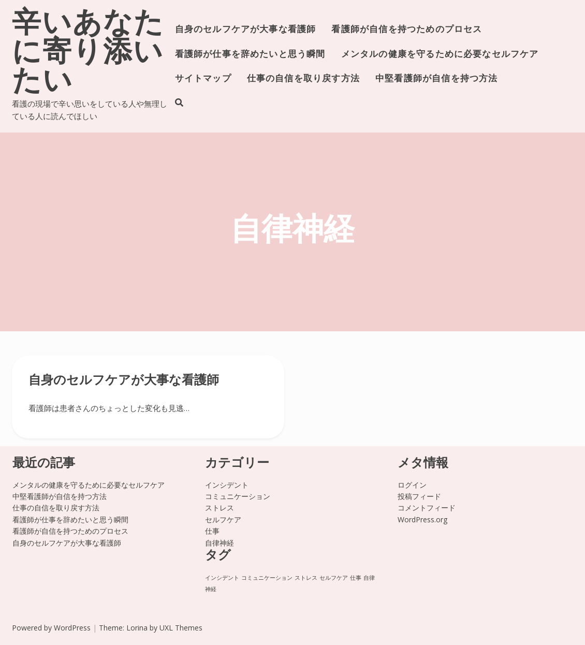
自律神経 (219, 543)
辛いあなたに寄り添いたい (88, 53)
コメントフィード (427, 507)
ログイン (412, 485)
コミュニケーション (237, 496)
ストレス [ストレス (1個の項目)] (306, 577)
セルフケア (223, 519)
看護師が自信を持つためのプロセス (406, 29)
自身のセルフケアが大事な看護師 (245, 29)
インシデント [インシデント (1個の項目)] (222, 577)
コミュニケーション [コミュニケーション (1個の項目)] (266, 577)
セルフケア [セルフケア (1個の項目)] (333, 577)
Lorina (137, 628)
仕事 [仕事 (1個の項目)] (355, 577)
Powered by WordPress (51, 628)
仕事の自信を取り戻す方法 (303, 79)
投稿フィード (419, 496)
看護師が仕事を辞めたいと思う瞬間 (250, 54)
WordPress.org (422, 519)
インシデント (226, 485)
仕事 (212, 531)
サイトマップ (203, 79)
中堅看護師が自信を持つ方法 (436, 79)
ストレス (219, 507)
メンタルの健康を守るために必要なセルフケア (440, 54)
